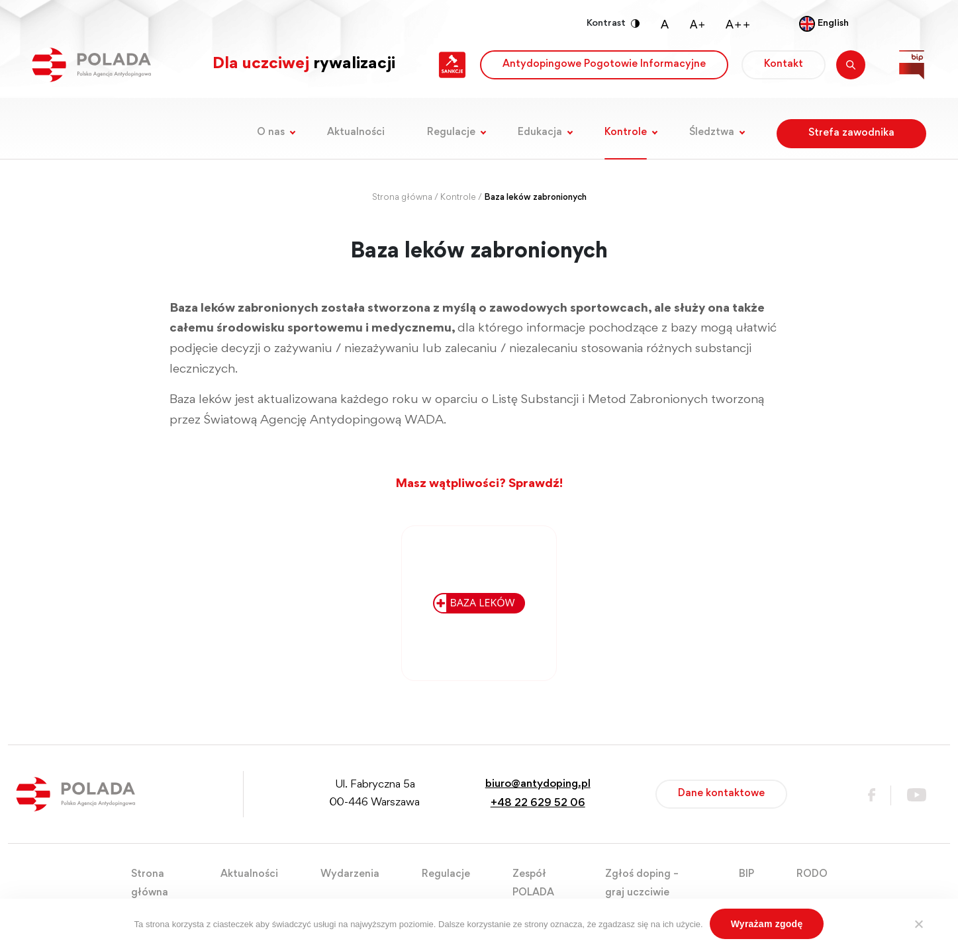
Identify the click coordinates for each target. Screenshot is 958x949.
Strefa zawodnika (851, 133)
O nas (271, 132)
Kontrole (625, 132)
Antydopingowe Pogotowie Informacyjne (604, 64)
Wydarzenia (349, 874)
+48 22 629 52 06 (538, 804)
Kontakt (783, 64)
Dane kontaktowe (721, 793)
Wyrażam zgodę (767, 924)
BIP (746, 874)
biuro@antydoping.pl (538, 785)
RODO (812, 874)
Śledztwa (711, 132)
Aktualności (356, 132)
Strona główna (402, 198)
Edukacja (540, 132)
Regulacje (451, 132)
